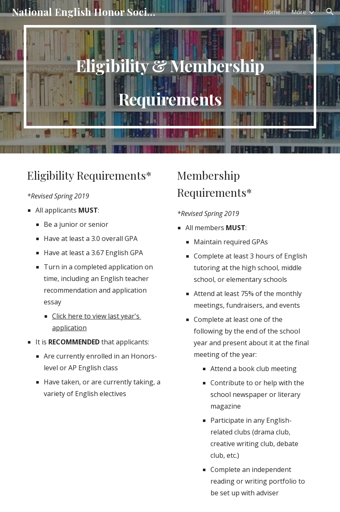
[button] (330, 12)
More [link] (298, 12)
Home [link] (271, 12)
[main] (170, 76)
